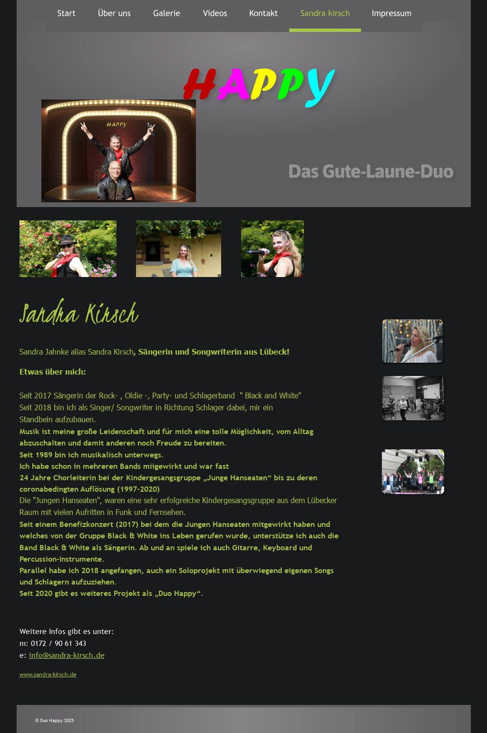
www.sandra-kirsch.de (48, 674)
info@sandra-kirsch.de (67, 655)
